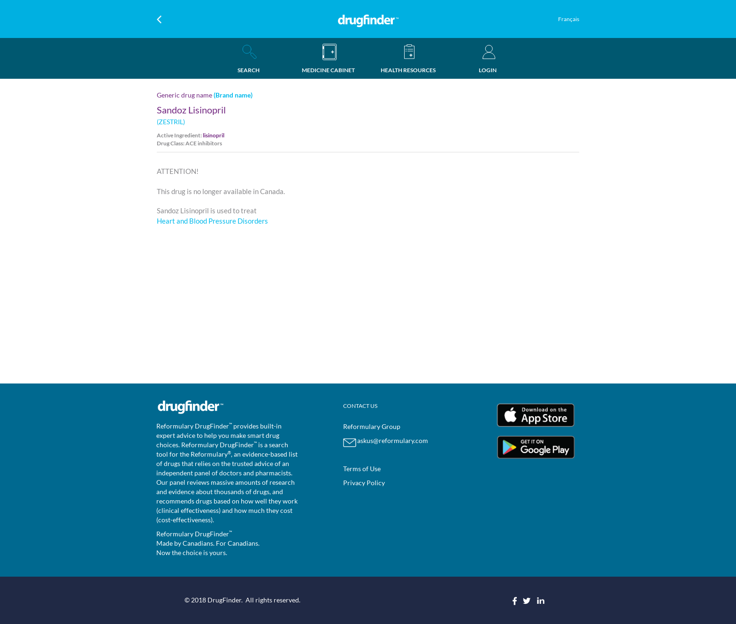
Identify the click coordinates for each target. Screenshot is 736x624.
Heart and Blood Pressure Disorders (212, 221)
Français (568, 19)
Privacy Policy (364, 483)
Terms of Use (362, 469)
